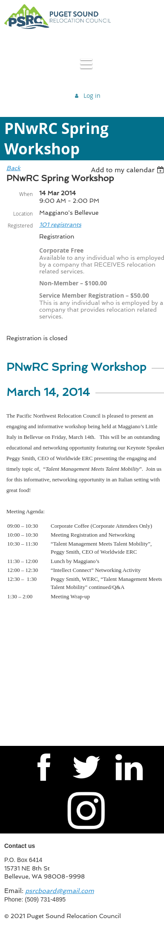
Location (23, 213)
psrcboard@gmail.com (59, 891)
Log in (92, 95)
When (26, 194)
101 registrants (60, 224)
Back (13, 168)
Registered (20, 225)
